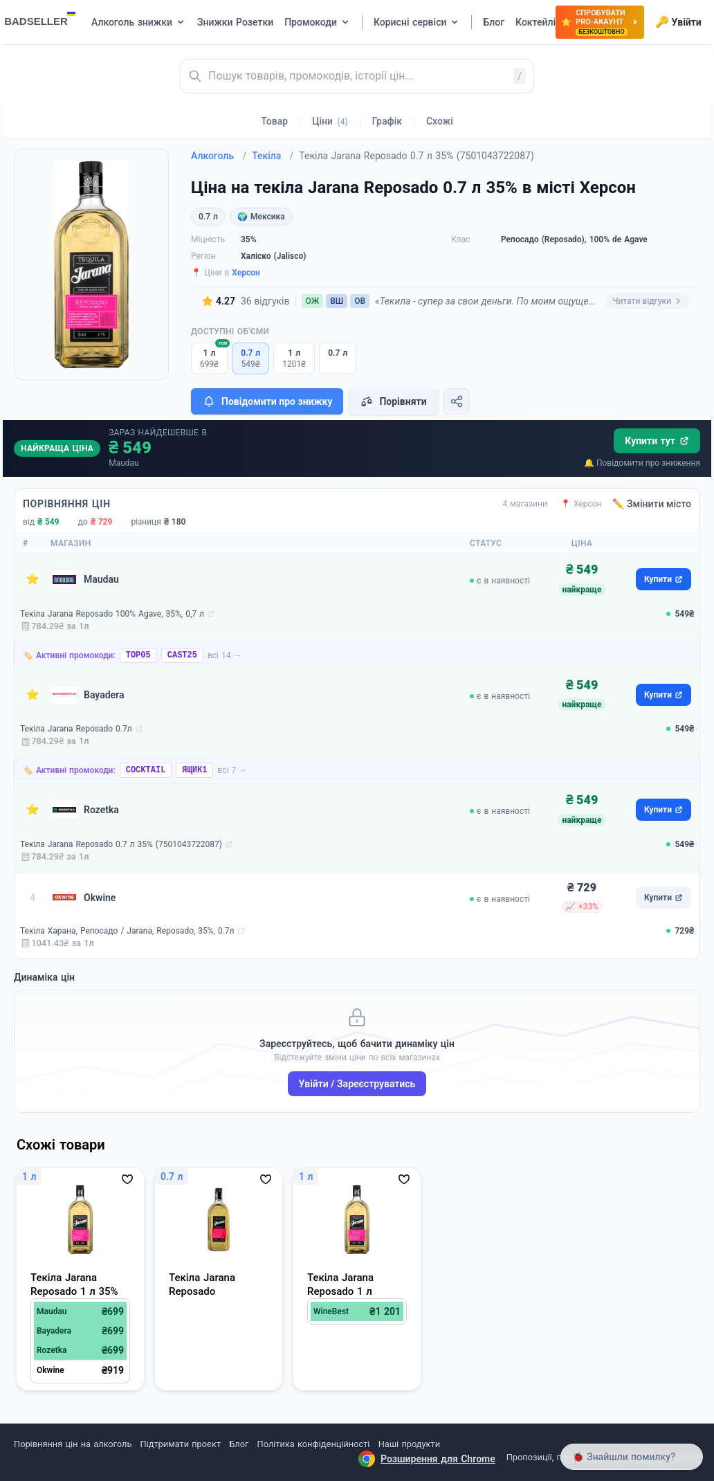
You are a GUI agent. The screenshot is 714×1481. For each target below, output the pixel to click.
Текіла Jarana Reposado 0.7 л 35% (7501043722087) (121, 844)
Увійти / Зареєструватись (357, 1083)
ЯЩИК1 (194, 770)
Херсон (246, 273)
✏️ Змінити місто (651, 503)
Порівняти (393, 401)
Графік (387, 121)
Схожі (439, 121)
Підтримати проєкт (180, 1444)
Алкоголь (218, 155)
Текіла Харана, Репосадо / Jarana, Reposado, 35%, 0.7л (127, 931)
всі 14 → (225, 655)
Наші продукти (409, 1444)
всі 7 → (232, 770)
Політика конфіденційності (313, 1444)
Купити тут (657, 440)
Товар (274, 121)
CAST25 (182, 655)
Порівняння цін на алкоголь (72, 1444)
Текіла (272, 155)
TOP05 (138, 655)
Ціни (330, 121)
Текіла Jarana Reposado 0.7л (76, 729)
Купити (663, 579)
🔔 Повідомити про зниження (642, 463)
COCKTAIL (146, 770)
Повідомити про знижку (267, 401)
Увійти (678, 22)
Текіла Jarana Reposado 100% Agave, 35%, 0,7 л (112, 614)
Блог (238, 1444)
